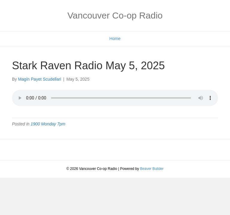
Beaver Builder (152, 169)
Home (114, 38)
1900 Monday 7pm (48, 124)
